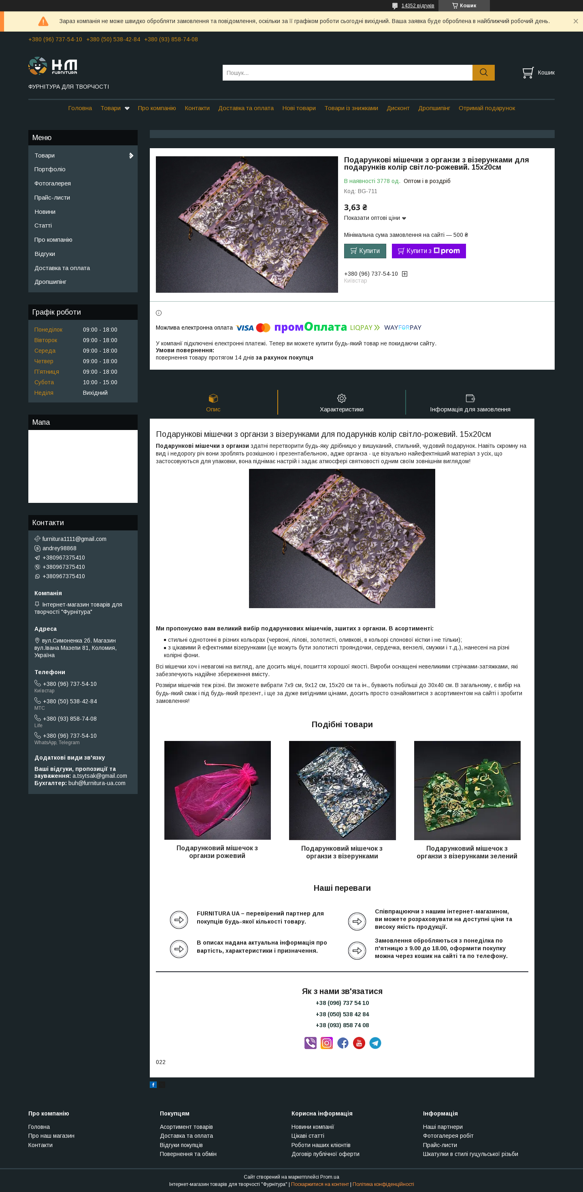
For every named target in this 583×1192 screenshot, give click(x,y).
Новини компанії (313, 1127)
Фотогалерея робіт (448, 1135)
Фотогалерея (52, 183)
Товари (110, 107)
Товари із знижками (351, 107)
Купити (369, 250)
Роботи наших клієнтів (321, 1145)
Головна (80, 107)
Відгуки (44, 253)
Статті (43, 225)
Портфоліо (50, 169)
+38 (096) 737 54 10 (342, 1003)
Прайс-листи (52, 197)
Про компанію (157, 107)
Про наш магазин (51, 1135)
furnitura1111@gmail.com (74, 539)
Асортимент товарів (186, 1127)
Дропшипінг (434, 107)
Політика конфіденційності (383, 1184)
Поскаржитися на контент (320, 1184)
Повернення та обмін (188, 1154)
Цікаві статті (308, 1135)
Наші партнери (443, 1127)
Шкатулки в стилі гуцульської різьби (470, 1154)
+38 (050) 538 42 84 (342, 1014)
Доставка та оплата (246, 107)
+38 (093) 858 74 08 (342, 1025)
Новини (44, 211)
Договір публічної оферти (326, 1154)
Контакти (197, 107)
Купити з (433, 251)
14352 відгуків (418, 6)
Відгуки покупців (181, 1145)
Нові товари (299, 107)
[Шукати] (483, 73)
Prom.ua (329, 1177)
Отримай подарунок (487, 107)
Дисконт (398, 107)
